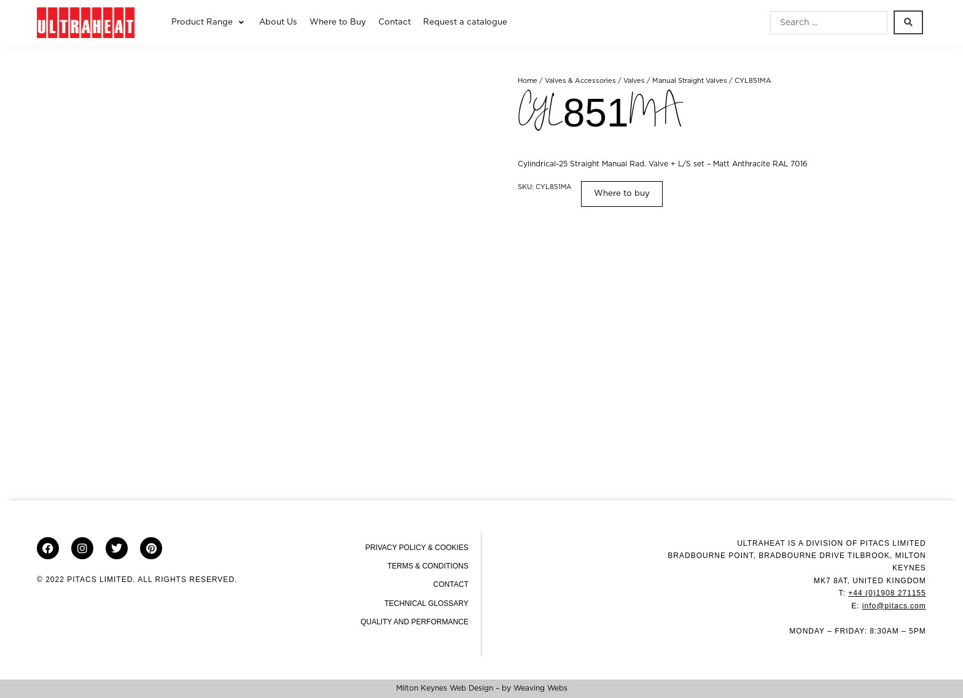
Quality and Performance (415, 622)
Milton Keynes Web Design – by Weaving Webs (481, 688)
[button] (209, 23)
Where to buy (622, 193)
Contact (451, 584)
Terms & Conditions (428, 566)
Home (527, 80)
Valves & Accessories (580, 80)
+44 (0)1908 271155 (887, 593)
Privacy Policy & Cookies (417, 547)
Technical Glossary (426, 603)
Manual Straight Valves (689, 80)
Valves (634, 80)
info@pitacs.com (894, 606)
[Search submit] (908, 22)
